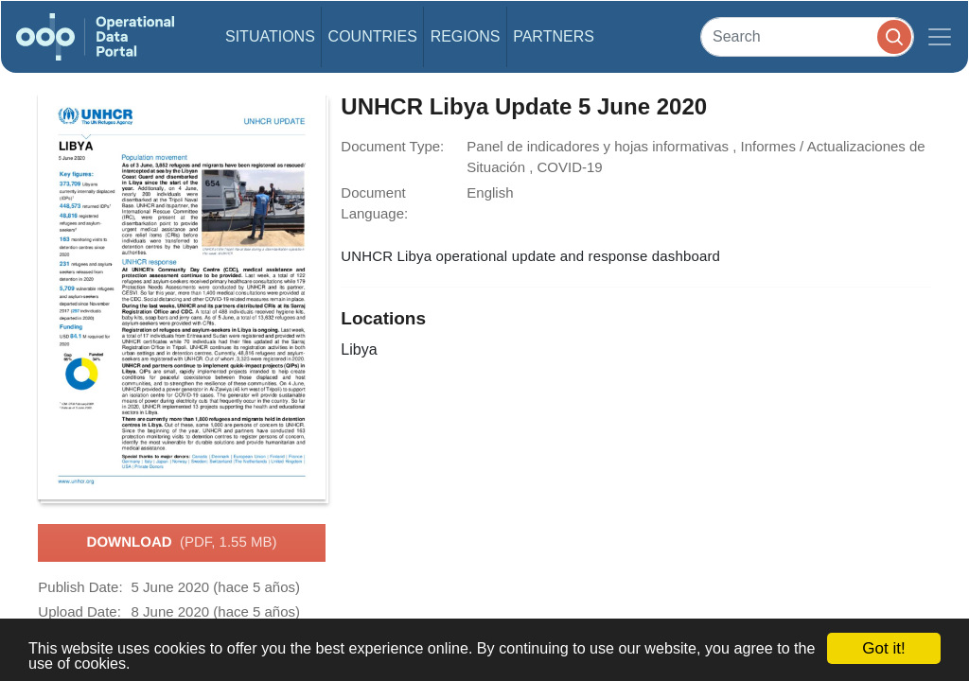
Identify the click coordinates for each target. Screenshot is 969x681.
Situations (270, 36)
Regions (466, 36)
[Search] (807, 36)
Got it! (883, 648)
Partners (553, 36)
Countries (372, 36)
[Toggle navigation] (939, 37)
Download (182, 542)
